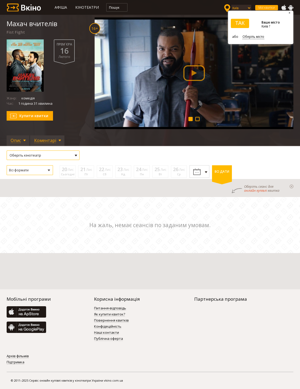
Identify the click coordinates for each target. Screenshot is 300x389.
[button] (30, 170)
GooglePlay (290, 8)
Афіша (61, 7)
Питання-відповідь (110, 308)
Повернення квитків (111, 320)
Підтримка (15, 362)
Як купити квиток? (109, 314)
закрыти (291, 186)
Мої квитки (266, 7)
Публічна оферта (108, 339)
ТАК (240, 23)
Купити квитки (33, 115)
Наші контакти (106, 333)
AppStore (283, 8)
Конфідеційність (107, 326)
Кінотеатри (87, 7)
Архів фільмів (18, 356)
